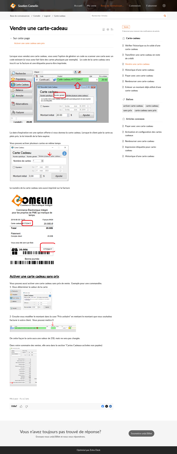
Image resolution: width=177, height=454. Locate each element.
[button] (164, 6)
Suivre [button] (126, 27)
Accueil (78, 5)
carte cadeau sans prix (145, 110)
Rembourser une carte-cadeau (139, 81)
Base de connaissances (113, 5)
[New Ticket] (141, 433)
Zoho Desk (95, 450)
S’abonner (151, 5)
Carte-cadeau (59, 15)
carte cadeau (152, 105)
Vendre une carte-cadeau (137, 64)
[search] (128, 15)
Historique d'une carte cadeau (139, 69)
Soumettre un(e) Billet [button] (141, 433)
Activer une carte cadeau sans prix (29, 43)
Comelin (36, 15)
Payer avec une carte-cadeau (139, 75)
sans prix (127, 110)
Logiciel (47, 15)
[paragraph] (61, 222)
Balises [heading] (129, 99)
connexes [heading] (135, 118)
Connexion (135, 5)
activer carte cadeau (133, 105)
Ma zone (91, 5)
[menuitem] (78, 6)
